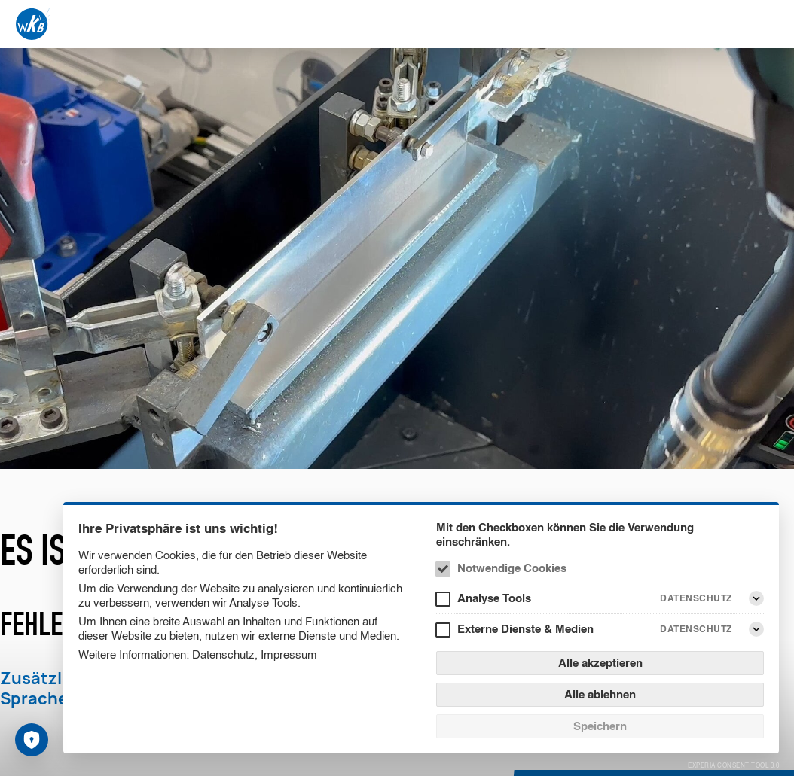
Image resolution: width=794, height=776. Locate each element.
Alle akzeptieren (600, 662)
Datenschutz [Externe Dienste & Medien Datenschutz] (696, 628)
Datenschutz (223, 654)
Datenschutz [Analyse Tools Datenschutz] (696, 598)
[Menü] (770, 24)
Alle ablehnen (600, 694)
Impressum (289, 654)
